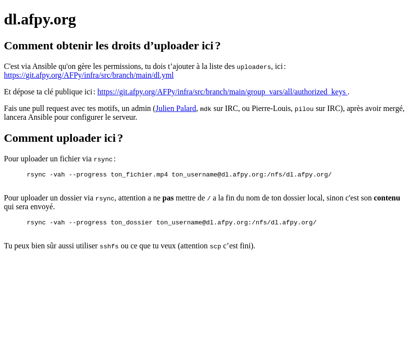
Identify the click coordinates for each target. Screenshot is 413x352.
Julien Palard (175, 108)
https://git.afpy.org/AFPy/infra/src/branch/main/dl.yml (89, 75)
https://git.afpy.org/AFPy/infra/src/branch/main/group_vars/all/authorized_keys (222, 92)
